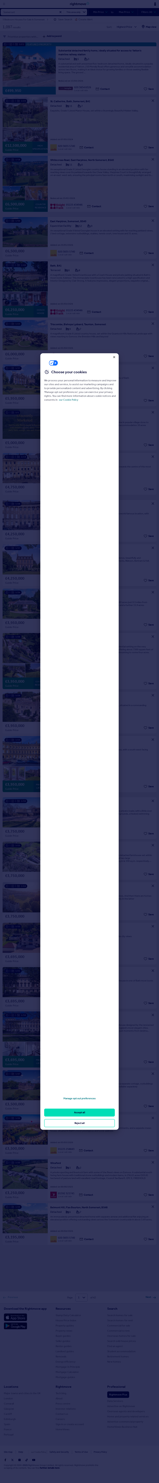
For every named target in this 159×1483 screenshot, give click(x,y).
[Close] (114, 357)
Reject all (80, 1123)
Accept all (79, 1112)
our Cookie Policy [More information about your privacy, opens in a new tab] (68, 399)
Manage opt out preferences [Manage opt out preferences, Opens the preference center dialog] (79, 1098)
